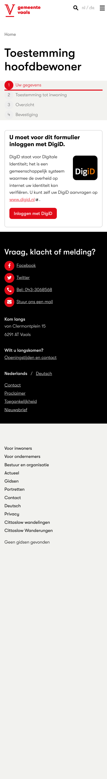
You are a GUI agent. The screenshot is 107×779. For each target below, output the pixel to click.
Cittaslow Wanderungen (28, 530)
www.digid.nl (22, 199)
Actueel (11, 473)
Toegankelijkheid (20, 401)
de (91, 7)
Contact (12, 385)
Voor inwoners (18, 448)
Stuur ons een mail (28, 301)
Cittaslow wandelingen (27, 522)
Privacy (11, 514)
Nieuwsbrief (15, 410)
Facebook (20, 265)
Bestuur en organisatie (26, 465)
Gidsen (11, 481)
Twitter (17, 277)
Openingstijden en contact (30, 357)
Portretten (14, 489)
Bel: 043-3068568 (28, 289)
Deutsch (44, 373)
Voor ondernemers (22, 456)
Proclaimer (14, 393)
